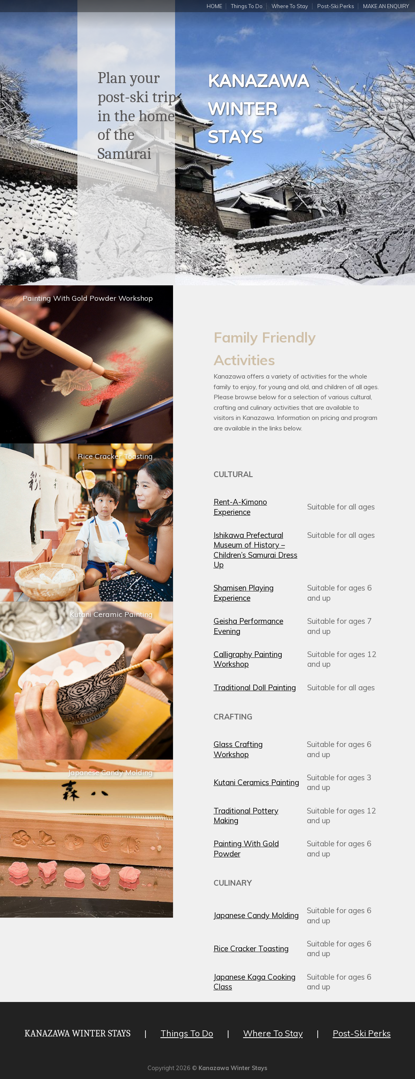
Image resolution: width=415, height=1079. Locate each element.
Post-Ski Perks (335, 6)
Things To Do (247, 6)
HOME (214, 6)
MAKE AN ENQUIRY (386, 6)
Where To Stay (290, 6)
